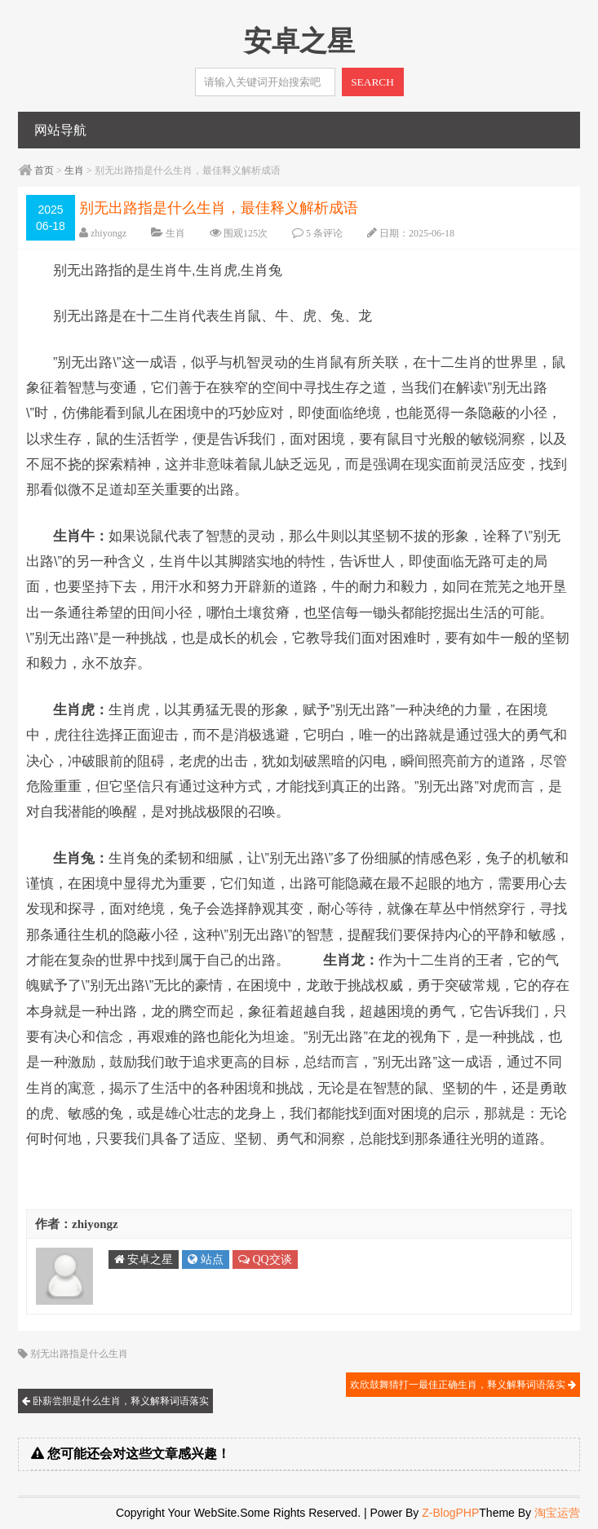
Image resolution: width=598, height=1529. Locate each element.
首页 (44, 170)
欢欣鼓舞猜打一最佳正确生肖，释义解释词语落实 (463, 1384)
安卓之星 (144, 1259)
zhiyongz (108, 233)
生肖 (74, 170)
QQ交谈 (265, 1259)
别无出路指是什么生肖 (79, 1353)
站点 (206, 1259)
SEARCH (372, 82)
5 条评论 (324, 233)
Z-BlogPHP (450, 1512)
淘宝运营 (557, 1512)
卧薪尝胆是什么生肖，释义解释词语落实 (115, 1401)
